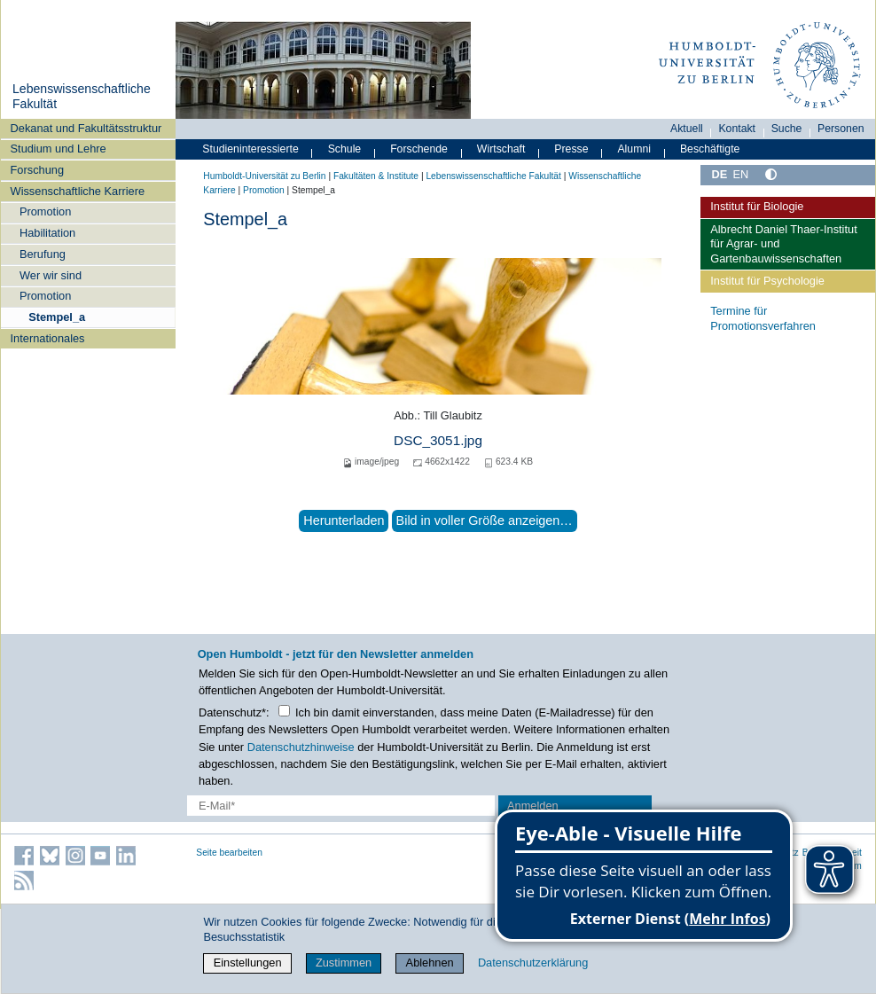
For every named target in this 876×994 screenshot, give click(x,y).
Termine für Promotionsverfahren (763, 318)
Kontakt (736, 128)
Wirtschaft (501, 149)
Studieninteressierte (250, 149)
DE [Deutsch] (719, 174)
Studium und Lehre (58, 148)
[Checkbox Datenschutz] (284, 710)
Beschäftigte (710, 149)
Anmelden (533, 805)
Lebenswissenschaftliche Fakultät (493, 176)
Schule (345, 149)
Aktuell (686, 128)
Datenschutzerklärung (533, 962)
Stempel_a (56, 317)
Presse (571, 149)
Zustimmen (344, 962)
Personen (840, 128)
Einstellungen (248, 962)
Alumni (634, 149)
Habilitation (47, 232)
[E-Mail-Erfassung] (341, 805)
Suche (786, 128)
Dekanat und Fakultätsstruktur (86, 128)
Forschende (419, 149)
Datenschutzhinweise (301, 747)
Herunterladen (343, 520)
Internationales (48, 338)
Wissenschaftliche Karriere (78, 191)
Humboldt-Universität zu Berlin (264, 176)
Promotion (45, 211)
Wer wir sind (51, 275)
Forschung (37, 169)
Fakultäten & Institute (375, 176)
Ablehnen (430, 962)
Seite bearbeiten (229, 852)
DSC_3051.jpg (438, 440)
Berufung (43, 254)
